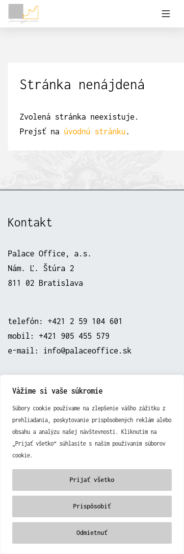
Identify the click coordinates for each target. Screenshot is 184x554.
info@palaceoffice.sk (87, 350)
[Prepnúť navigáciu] (166, 13)
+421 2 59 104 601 (85, 321)
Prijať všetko (92, 479)
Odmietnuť (92, 532)
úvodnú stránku (95, 131)
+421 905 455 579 (74, 335)
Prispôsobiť (92, 506)
